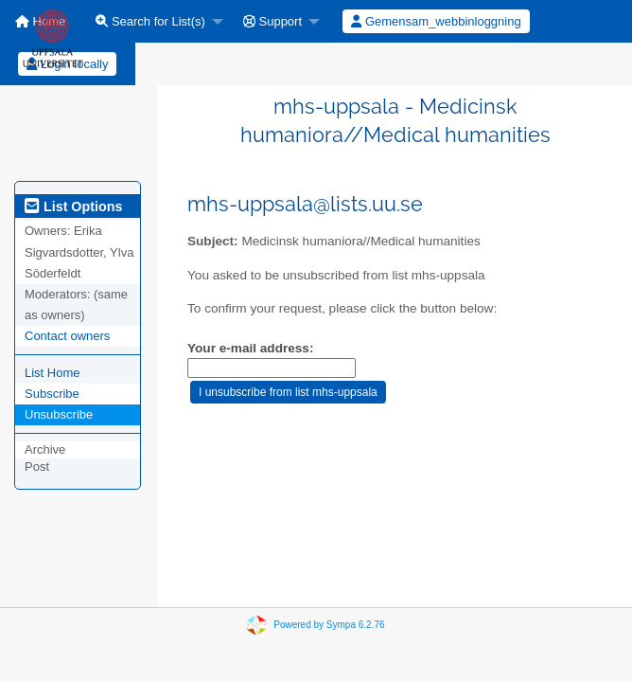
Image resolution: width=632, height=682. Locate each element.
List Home (52, 373)
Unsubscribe (59, 414)
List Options (73, 206)
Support (272, 21)
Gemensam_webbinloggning (435, 21)
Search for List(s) (150, 21)
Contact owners (67, 336)
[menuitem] (154, 21)
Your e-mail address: (250, 348)
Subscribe (52, 393)
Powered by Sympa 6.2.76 (328, 624)
